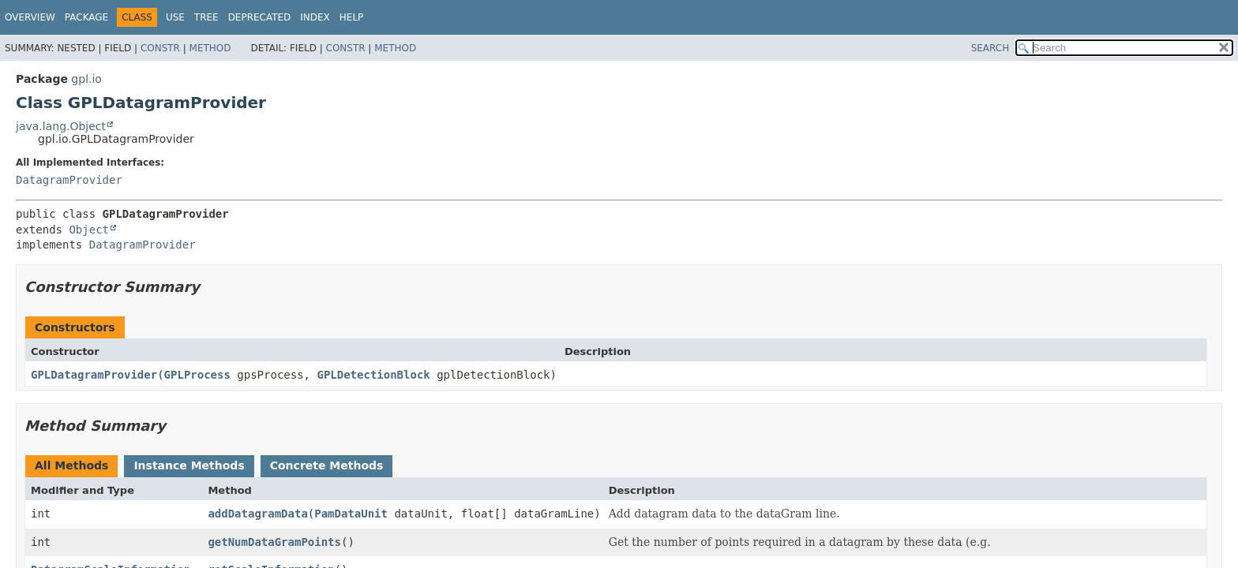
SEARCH (990, 48)
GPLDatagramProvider (94, 374)
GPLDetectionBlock (373, 374)
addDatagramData (257, 513)
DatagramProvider (69, 180)
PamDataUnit (351, 513)
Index (315, 17)
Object (89, 229)
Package (86, 17)
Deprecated (259, 17)
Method (210, 48)
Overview (30, 17)
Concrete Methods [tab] (327, 465)
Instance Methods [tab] (188, 465)
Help (352, 17)
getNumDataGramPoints (274, 542)
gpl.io (86, 79)
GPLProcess (197, 374)
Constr (160, 48)
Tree (206, 17)
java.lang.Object (61, 126)
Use (175, 17)
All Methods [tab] (71, 465)
